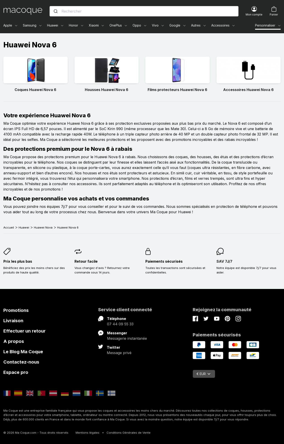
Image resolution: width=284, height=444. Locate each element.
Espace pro (15, 372)
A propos (13, 341)
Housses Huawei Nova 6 (106, 89)
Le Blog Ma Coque (23, 351)
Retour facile (86, 261)
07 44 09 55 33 (120, 324)
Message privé (119, 353)
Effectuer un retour (24, 331)
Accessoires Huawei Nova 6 (248, 89)
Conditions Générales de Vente (129, 432)
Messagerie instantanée (127, 338)
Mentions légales (87, 432)
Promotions (16, 310)
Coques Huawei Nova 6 (35, 89)
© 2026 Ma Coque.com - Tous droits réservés (35, 432)
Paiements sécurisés (164, 261)
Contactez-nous (21, 362)
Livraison (13, 320)
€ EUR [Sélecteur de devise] (203, 374)
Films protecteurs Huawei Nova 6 (177, 89)
